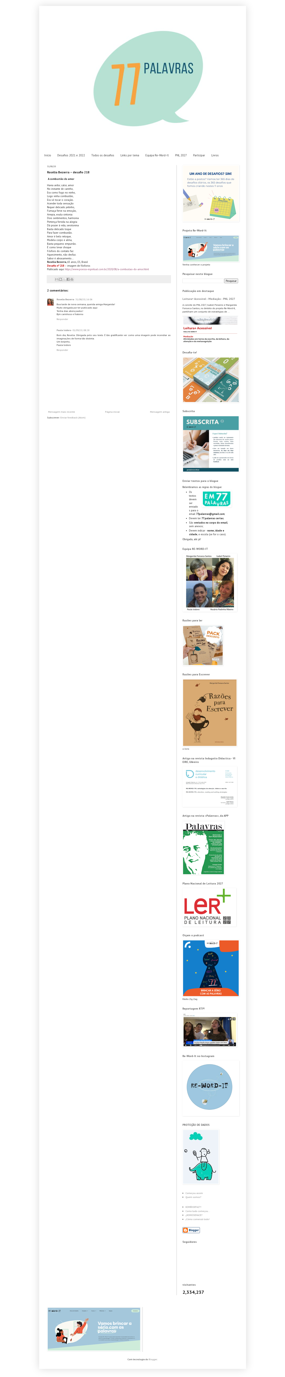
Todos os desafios (102, 155)
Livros (215, 155)
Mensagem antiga (160, 411)
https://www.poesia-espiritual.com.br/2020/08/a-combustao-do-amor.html (107, 269)
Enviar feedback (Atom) (73, 417)
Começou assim (194, 1193)
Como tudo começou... (197, 1211)
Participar (199, 155)
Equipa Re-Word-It (157, 155)
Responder (62, 319)
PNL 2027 (181, 155)
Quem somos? (193, 1197)
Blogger (153, 1359)
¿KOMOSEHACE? (193, 1215)
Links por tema (130, 155)
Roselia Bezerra (65, 299)
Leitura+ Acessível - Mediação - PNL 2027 (208, 299)
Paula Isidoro (64, 330)
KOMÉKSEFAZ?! (193, 1206)
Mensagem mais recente (61, 411)
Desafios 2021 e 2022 (71, 155)
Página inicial (112, 411)
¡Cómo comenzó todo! (197, 1219)
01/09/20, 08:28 (80, 330)
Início (47, 155)
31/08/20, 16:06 (83, 299)
